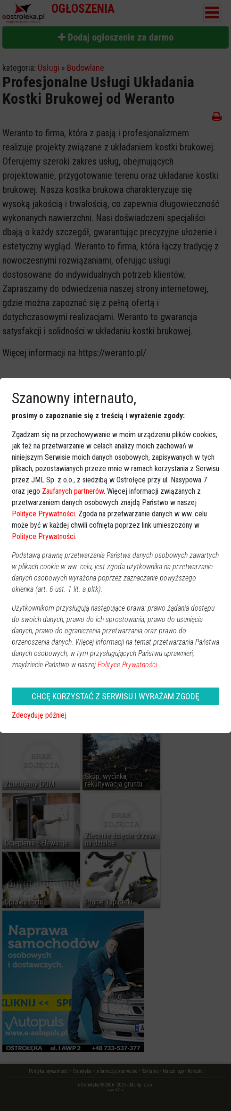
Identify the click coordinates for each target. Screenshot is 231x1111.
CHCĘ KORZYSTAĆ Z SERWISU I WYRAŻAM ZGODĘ (115, 696)
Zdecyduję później (39, 715)
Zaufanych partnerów (73, 491)
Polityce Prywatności (43, 513)
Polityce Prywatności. (128, 664)
